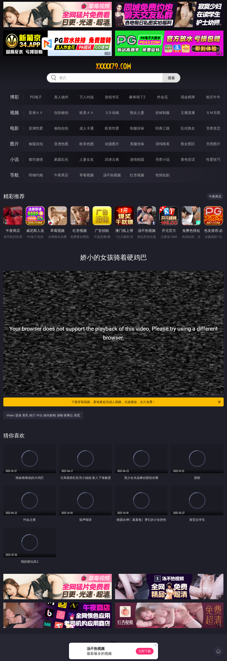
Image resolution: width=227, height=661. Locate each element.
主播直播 (188, 112)
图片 (14, 144)
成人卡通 (86, 128)
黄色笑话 (188, 159)
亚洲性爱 (36, 128)
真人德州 (61, 97)
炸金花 (162, 97)
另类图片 (213, 143)
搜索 (171, 77)
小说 (14, 159)
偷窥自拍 (36, 143)
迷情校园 (137, 159)
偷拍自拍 (61, 128)
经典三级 (162, 128)
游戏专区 (112, 97)
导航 (14, 175)
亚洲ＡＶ (36, 112)
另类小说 (162, 159)
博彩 (14, 97)
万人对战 (86, 97)
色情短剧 (162, 175)
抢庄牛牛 (213, 97)
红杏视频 (137, 175)
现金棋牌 (188, 97)
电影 (14, 128)
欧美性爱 (112, 128)
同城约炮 (36, 175)
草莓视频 (86, 175)
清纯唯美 (162, 143)
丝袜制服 (162, 112)
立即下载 (144, 651)
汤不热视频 (112, 175)
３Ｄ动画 (112, 112)
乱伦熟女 (188, 128)
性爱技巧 (213, 159)
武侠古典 (112, 159)
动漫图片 (112, 143)
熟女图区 (188, 143)
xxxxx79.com (113, 66)
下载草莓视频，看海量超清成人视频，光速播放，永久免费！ (146, 402)
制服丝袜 (137, 128)
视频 (14, 112)
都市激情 (36, 159)
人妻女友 (86, 159)
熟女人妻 (137, 112)
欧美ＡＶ (86, 112)
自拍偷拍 (61, 112)
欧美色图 (86, 143)
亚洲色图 (61, 143)
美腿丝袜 (137, 143)
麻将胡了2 (137, 97)
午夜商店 (61, 175)
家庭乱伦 (61, 159)
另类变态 (213, 128)
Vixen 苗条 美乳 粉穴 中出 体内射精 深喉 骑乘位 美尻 (43, 415)
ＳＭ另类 (213, 112)
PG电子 (36, 97)
